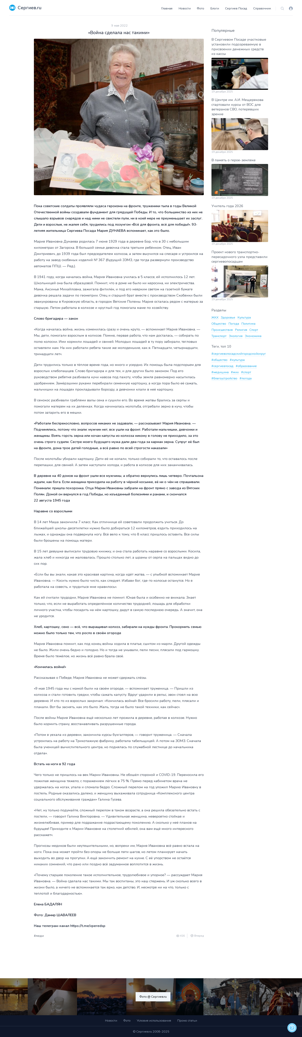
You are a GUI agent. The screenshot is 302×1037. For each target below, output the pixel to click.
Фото (200, 8)
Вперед (199, 935)
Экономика (253, 336)
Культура (244, 317)
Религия (241, 330)
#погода (246, 378)
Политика (248, 324)
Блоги (214, 8)
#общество (219, 360)
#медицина (220, 372)
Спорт (253, 330)
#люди (39, 936)
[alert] (292, 1027)
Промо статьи (187, 1021)
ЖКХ (214, 317)
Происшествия (222, 330)
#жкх (235, 372)
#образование (246, 366)
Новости (185, 8)
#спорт (246, 372)
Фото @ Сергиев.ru (153, 997)
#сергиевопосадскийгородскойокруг (238, 354)
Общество (218, 324)
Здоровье (228, 317)
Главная (166, 8)
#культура (237, 360)
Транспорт (218, 336)
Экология (235, 336)
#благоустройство (224, 378)
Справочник (262, 8)
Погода (233, 324)
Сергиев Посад (236, 8)
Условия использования (154, 1021)
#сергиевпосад (222, 366)
